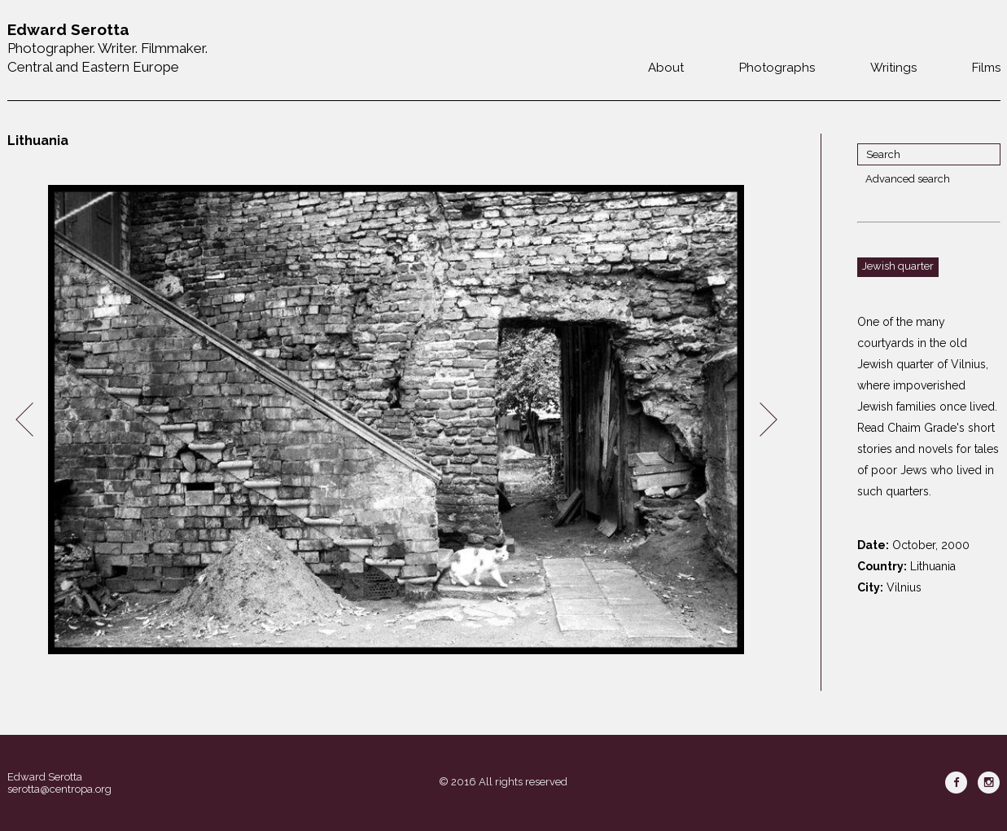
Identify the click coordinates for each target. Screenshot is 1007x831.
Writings (893, 67)
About (666, 67)
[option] (396, 420)
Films (986, 67)
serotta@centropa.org (59, 789)
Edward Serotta (44, 777)
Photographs (777, 67)
